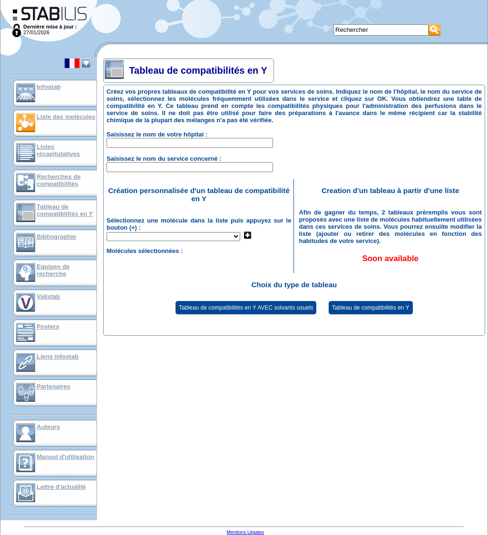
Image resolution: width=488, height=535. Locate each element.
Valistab (48, 296)
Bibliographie (56, 236)
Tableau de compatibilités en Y (65, 210)
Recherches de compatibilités (59, 180)
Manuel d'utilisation (65, 456)
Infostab (49, 86)
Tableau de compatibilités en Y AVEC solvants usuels (246, 307)
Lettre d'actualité (61, 486)
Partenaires (53, 386)
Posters (48, 326)
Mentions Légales (245, 532)
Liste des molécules (66, 116)
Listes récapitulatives (58, 150)
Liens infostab (57, 356)
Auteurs (48, 426)
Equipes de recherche (53, 270)
